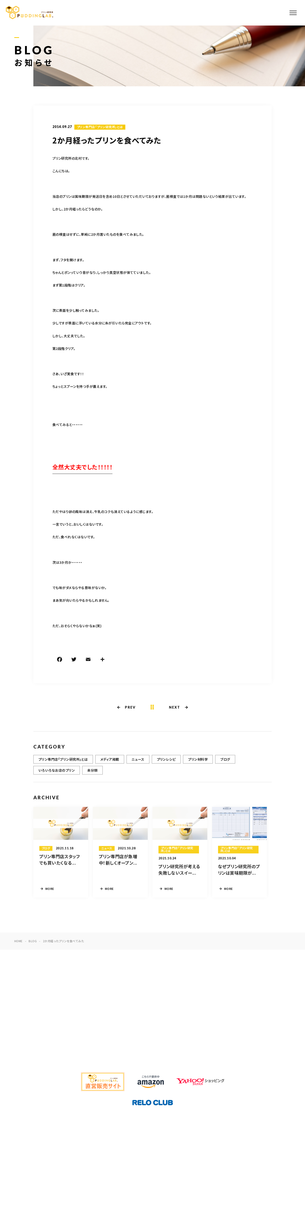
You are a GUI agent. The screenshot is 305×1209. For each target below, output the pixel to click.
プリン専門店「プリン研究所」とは (100, 127)
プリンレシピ (166, 761)
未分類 (92, 772)
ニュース (138, 761)
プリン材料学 (198, 761)
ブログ (225, 761)
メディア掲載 (109, 761)
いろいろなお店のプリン (56, 772)
